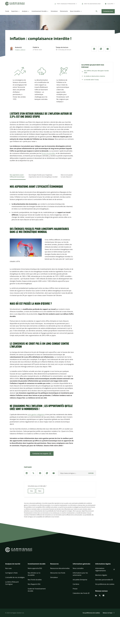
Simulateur (54, 11)
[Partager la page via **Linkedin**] (94, 48)
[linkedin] (96, 595)
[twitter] (99, 595)
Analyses (24, 11)
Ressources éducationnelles (60, 568)
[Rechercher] (96, 11)
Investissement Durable (39, 11)
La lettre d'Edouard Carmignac (12, 583)
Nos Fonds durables (35, 580)
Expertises (14, 11)
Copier (91, 473)
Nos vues (8, 568)
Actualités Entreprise (80, 580)
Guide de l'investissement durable (37, 590)
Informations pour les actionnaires (80, 574)
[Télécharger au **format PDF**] (101, 48)
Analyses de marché (12, 564)
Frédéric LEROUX (20, 50)
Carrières (76, 584)
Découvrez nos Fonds (57, 573)
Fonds (7, 11)
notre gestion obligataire (36, 414)
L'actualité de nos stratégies (15, 577)
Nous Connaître (75, 11)
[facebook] (103, 595)
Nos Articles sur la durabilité (34, 574)
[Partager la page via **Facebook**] (40, 473)
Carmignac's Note (11, 573)
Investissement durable (36, 564)
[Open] (19, 11)
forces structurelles (48, 153)
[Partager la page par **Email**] (107, 48)
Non (39, 491)
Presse (75, 589)
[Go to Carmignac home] (15, 3)
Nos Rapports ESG (34, 584)
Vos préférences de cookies (104, 584)
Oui (31, 491)
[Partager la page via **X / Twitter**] (33, 473)
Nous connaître (78, 568)
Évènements (64, 11)
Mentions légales (101, 575)
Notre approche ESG (35, 568)
